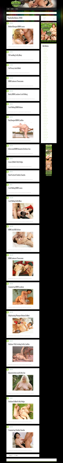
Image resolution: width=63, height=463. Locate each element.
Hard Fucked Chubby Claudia (17, 175)
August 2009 (45, 139)
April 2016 (45, 70)
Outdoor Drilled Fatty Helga (17, 401)
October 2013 (45, 79)
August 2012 (45, 101)
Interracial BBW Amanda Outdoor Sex (20, 148)
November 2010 (46, 120)
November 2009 (46, 134)
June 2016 (45, 67)
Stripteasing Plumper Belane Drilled (19, 315)
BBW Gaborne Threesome (16, 81)
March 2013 (45, 90)
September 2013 (46, 81)
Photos (17, 9)
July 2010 (45, 126)
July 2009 (45, 140)
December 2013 (46, 76)
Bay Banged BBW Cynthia (16, 120)
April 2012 (45, 106)
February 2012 (46, 109)
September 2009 (46, 137)
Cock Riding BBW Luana (16, 188)
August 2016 (45, 64)
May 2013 (45, 87)
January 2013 (45, 93)
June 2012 (45, 104)
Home (8, 9)
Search (44, 17)
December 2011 (46, 112)
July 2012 (45, 103)
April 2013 (45, 89)
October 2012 (45, 98)
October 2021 (45, 48)
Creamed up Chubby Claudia (17, 430)
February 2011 (46, 115)
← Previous (10, 455)
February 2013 (46, 92)
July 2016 (45, 65)
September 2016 (46, 62)
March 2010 (45, 128)
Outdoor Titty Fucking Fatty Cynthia (19, 344)
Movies (12, 9)
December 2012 (46, 95)
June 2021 (45, 54)
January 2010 (45, 131)
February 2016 (46, 73)
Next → (17, 455)
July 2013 (45, 84)
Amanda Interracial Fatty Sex (17, 372)
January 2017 (45, 56)
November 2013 (46, 78)
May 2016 (45, 68)
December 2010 (46, 118)
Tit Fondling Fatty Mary (15, 55)
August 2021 (45, 51)
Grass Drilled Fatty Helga (16, 162)
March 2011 (45, 114)
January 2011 (45, 117)
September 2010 (46, 123)
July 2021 (45, 53)
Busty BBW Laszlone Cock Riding (18, 94)
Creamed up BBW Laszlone (16, 286)
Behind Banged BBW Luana (17, 26)
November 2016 (46, 59)
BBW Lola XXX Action (15, 229)
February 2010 (46, 129)
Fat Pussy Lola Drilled (15, 68)
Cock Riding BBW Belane (16, 107)
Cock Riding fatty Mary (15, 201)
